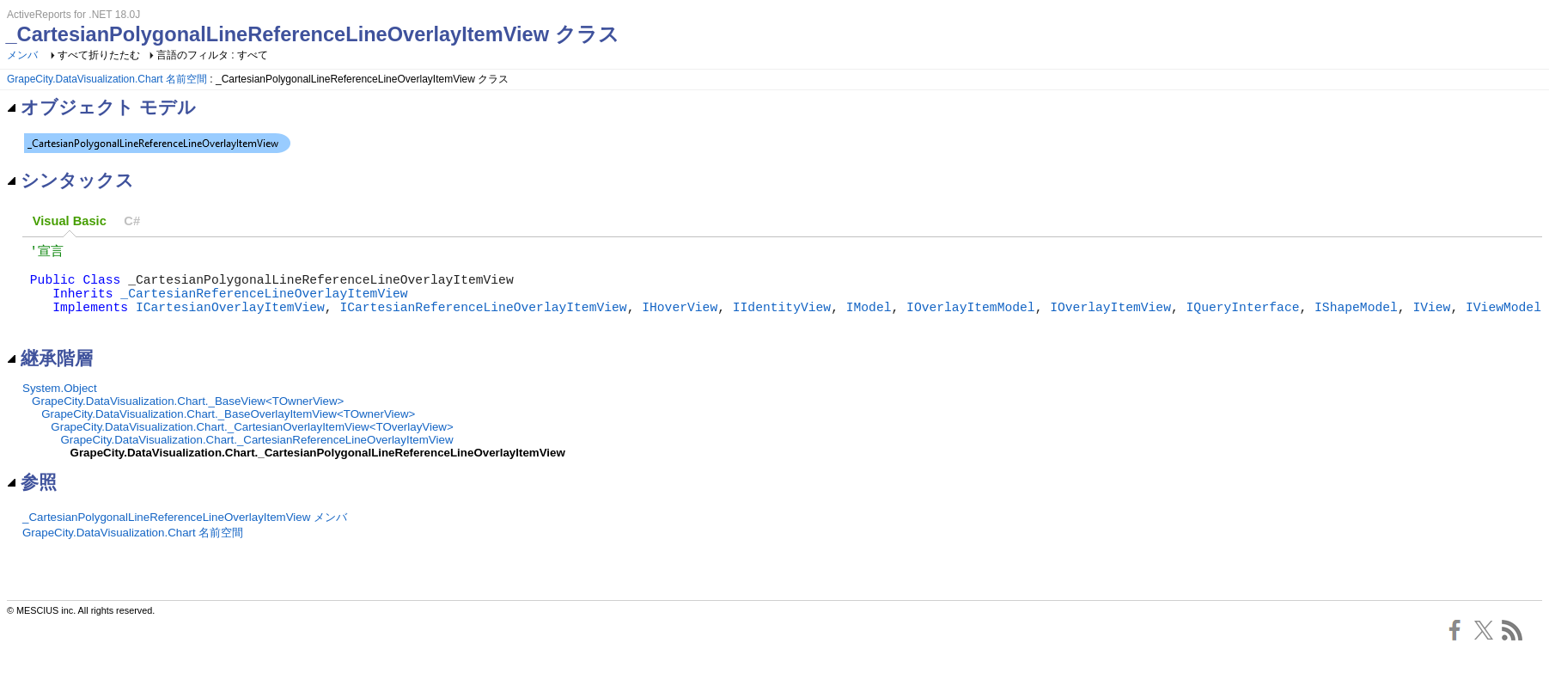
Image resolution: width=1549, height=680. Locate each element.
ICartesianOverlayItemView (230, 321)
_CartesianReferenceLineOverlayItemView (263, 304)
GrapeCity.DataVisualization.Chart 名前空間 (107, 79)
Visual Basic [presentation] (70, 221)
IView (1431, 321)
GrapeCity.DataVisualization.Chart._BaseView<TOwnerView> (188, 420)
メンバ (22, 55)
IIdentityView (782, 321)
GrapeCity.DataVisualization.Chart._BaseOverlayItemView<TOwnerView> (228, 432)
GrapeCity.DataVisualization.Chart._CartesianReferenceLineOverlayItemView (256, 458)
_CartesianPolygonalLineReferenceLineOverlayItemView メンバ (184, 536)
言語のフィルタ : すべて (212, 55)
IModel (869, 321)
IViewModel (1503, 321)
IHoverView (679, 321)
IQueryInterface (1242, 321)
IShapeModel (1356, 321)
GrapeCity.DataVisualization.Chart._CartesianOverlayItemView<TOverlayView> (252, 445)
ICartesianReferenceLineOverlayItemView (482, 321)
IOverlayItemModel (970, 321)
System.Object (59, 407)
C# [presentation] (132, 221)
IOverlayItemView (1110, 321)
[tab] (69, 221)
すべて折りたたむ (99, 55)
